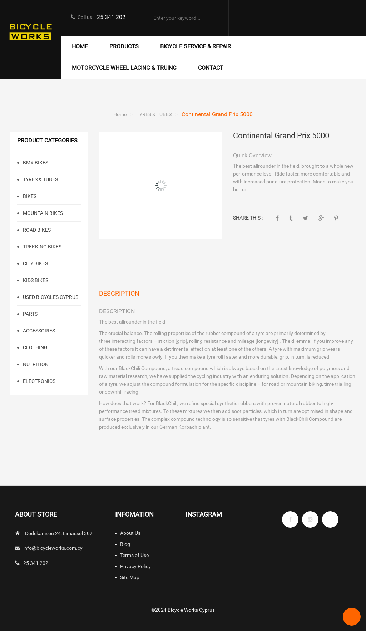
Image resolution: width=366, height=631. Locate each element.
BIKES (29, 196)
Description (119, 293)
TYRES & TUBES (154, 114)
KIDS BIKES (35, 280)
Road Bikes (36, 230)
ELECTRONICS (38, 381)
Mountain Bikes (42, 213)
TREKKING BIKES (41, 247)
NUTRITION (35, 364)
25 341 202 (111, 17)
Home (120, 114)
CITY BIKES (35, 263)
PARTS (30, 314)
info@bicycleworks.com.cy (53, 548)
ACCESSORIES (38, 331)
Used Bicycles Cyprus (50, 297)
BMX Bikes (35, 163)
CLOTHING (35, 347)
